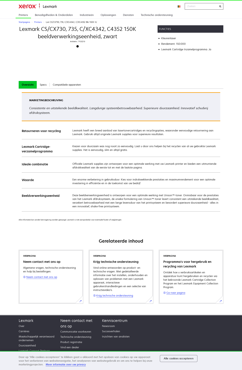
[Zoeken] (220, 6)
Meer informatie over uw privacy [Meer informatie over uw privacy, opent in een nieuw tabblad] (66, 364)
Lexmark (26, 320)
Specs (43, 84)
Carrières (24, 331)
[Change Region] (179, 6)
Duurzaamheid (27, 345)
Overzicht (28, 84)
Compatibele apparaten (67, 84)
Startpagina (38, 5)
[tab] (28, 85)
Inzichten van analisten (116, 336)
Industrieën (87, 15)
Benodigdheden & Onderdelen (54, 15)
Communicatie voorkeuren (75, 331)
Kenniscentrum (114, 320)
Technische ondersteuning (157, 15)
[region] (121, 360)
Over (21, 326)
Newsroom (108, 326)
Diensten (128, 15)
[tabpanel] (121, 152)
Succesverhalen (111, 331)
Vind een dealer (69, 347)
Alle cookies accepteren (179, 358)
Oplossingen (108, 15)
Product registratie (71, 342)
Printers (23, 15)
